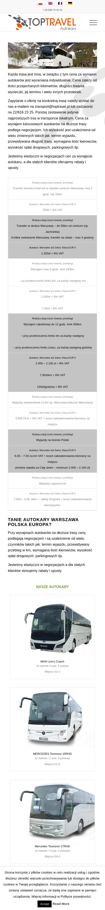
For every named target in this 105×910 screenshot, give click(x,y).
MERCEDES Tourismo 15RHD (52, 753)
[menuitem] (91, 22)
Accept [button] (44, 904)
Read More (60, 904)
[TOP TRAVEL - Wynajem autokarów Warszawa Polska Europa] (43, 22)
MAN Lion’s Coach (52, 661)
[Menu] (91, 22)
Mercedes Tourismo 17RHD (52, 846)
